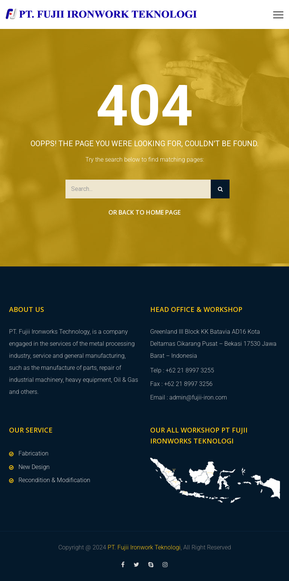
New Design (34, 467)
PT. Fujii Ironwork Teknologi (144, 547)
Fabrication (33, 453)
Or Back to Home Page (144, 212)
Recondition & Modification (54, 480)
